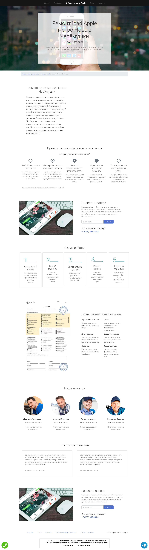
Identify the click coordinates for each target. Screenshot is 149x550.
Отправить (108, 222)
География (57, 3)
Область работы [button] (87, 532)
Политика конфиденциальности (66, 532)
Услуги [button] (46, 3)
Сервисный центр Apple (30, 74)
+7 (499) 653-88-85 (74, 42)
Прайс (92, 3)
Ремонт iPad (45, 74)
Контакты (101, 3)
